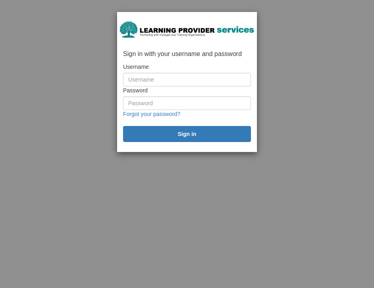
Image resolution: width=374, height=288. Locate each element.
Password (135, 90)
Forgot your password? (151, 114)
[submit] (187, 134)
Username (136, 67)
